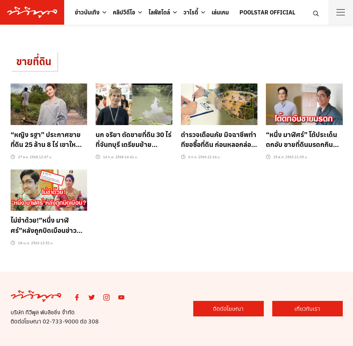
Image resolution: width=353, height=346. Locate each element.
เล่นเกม (220, 12)
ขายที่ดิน (33, 61)
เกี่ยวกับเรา (307, 308)
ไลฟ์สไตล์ (159, 12)
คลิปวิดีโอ (124, 12)
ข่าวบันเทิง (87, 12)
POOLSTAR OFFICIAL (267, 12)
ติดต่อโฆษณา (228, 308)
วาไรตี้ (190, 12)
